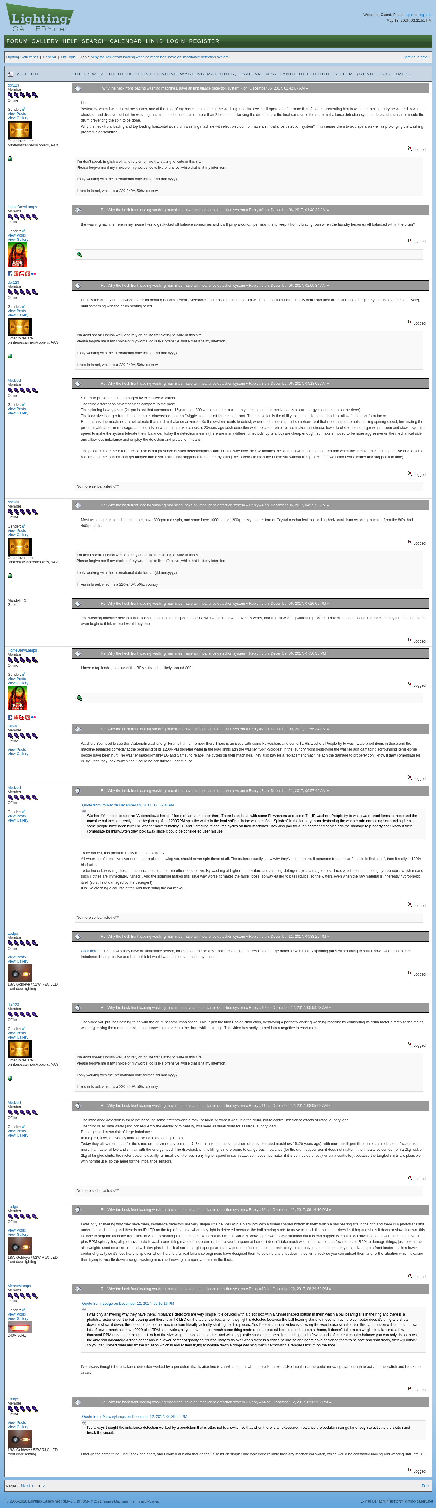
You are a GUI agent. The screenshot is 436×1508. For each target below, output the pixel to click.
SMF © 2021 (92, 1501)
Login (176, 41)
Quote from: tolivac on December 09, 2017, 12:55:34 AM (128, 805)
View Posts (17, 114)
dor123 (13, 85)
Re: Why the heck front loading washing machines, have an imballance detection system (173, 210)
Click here (89, 951)
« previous (410, 57)
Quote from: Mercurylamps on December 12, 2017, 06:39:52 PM (134, 1417)
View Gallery (18, 118)
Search (94, 41)
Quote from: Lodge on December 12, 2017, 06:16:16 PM (128, 1303)
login (409, 15)
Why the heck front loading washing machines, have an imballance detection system (160, 57)
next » (425, 57)
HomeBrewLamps (22, 207)
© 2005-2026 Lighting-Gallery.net (33, 1501)
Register (204, 41)
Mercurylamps (19, 1286)
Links (154, 41)
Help (70, 41)
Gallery (45, 41)
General (49, 57)
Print (425, 1486)
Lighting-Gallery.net (22, 57)
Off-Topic (68, 57)
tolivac (13, 726)
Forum (17, 41)
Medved (14, 380)
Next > (27, 1485)
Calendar (126, 41)
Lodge (13, 933)
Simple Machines (115, 1501)
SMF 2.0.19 (71, 1501)
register (424, 15)
